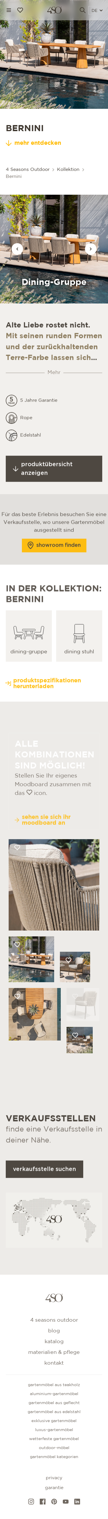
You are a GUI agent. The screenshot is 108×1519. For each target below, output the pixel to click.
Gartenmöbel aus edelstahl (54, 1412)
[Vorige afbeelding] (17, 249)
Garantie (54, 1488)
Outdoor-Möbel (54, 1448)
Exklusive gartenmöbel (54, 1421)
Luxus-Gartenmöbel (54, 1430)
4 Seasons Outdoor (28, 169)
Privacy (54, 1478)
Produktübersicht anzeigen (43, 494)
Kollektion (68, 169)
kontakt (54, 1363)
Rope (26, 444)
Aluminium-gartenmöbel (54, 1394)
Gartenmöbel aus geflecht (54, 1403)
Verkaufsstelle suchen (44, 1195)
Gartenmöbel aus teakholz (54, 1385)
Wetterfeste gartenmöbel (54, 1439)
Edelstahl (30, 461)
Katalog (54, 1341)
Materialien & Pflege (54, 1352)
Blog (54, 1331)
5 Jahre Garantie (38, 426)
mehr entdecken (33, 143)
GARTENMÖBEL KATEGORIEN (54, 1457)
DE (97, 10)
